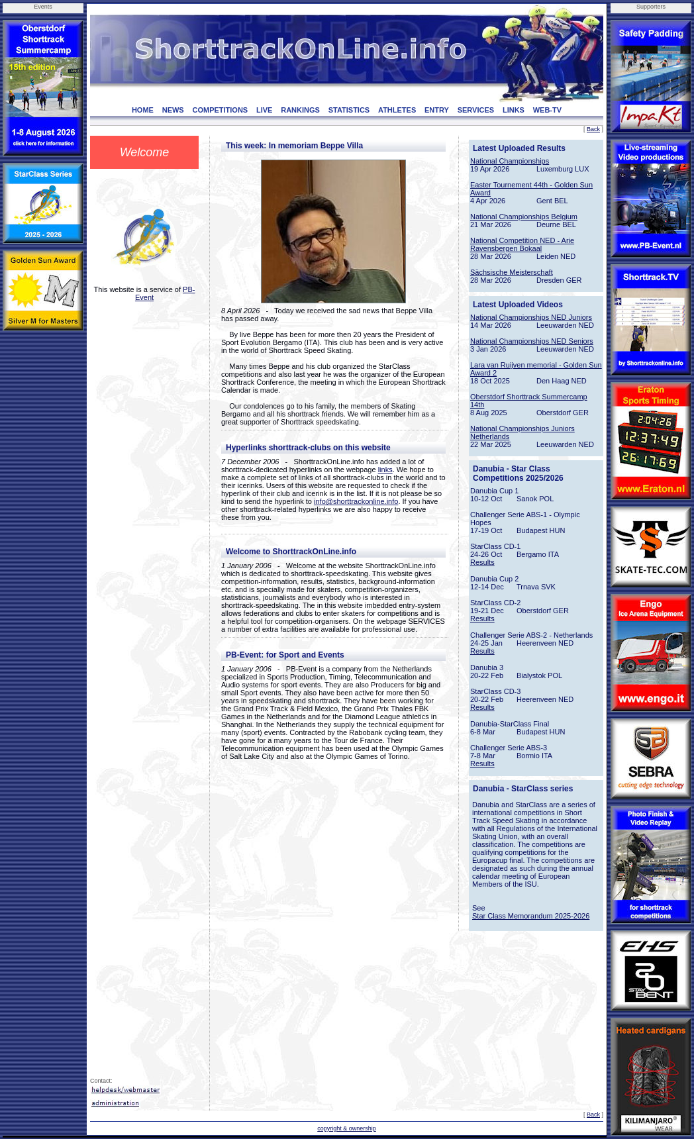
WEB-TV (547, 110)
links (385, 469)
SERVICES (476, 110)
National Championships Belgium (523, 217)
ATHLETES (397, 110)
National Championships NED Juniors (531, 317)
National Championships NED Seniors (531, 341)
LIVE (264, 110)
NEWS (173, 110)
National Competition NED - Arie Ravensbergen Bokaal (522, 244)
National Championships (509, 161)
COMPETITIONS (220, 110)
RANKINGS (300, 110)
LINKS (513, 110)
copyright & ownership (346, 1128)
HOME (143, 110)
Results (482, 562)
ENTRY (436, 110)
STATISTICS (349, 110)
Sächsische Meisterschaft (511, 272)
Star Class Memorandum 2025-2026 (530, 916)
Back (593, 129)
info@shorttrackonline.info (356, 501)
